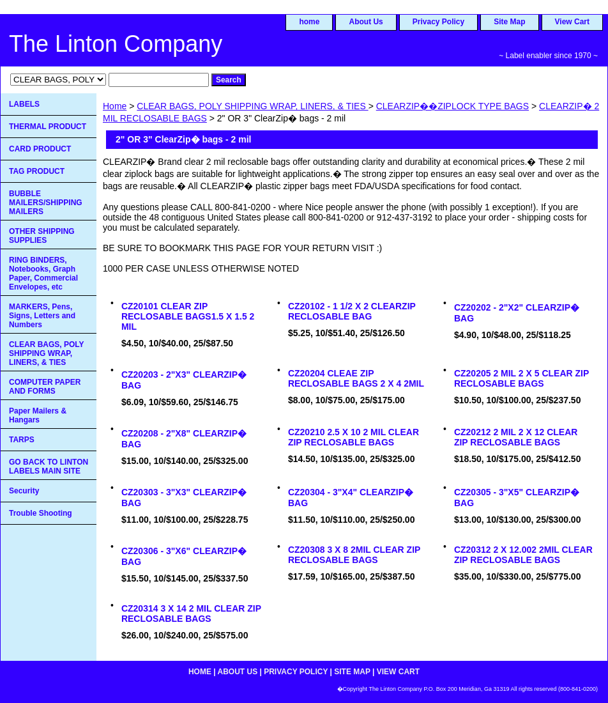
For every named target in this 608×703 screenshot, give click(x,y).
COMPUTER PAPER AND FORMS (44, 387)
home (309, 21)
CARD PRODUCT (40, 148)
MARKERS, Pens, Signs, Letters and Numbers (42, 315)
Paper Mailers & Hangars (37, 415)
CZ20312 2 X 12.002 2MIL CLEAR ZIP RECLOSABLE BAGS (523, 555)
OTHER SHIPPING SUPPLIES (42, 236)
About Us (366, 21)
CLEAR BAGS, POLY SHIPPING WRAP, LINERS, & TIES (252, 106)
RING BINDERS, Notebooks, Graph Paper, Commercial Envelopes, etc (43, 273)
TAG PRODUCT (37, 171)
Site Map (509, 21)
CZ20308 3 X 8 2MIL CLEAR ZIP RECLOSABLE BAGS (354, 555)
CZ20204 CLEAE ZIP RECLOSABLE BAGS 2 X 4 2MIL (356, 378)
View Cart (572, 21)
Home (114, 106)
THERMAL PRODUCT (47, 126)
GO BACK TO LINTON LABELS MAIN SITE (48, 466)
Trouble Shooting (40, 513)
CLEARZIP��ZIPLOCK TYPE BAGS (452, 106)
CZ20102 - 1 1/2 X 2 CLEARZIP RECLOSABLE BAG (352, 311)
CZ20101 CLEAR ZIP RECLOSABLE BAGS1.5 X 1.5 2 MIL (188, 316)
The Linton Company (115, 44)
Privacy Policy (438, 21)
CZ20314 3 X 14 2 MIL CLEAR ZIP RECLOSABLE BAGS (191, 613)
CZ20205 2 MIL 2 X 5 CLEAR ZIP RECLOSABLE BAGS (521, 378)
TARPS (21, 439)
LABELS (24, 104)
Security (24, 490)
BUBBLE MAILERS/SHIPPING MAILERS (45, 202)
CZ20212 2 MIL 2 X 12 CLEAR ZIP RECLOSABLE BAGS (515, 437)
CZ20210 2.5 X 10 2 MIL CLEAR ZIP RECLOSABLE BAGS (353, 437)
